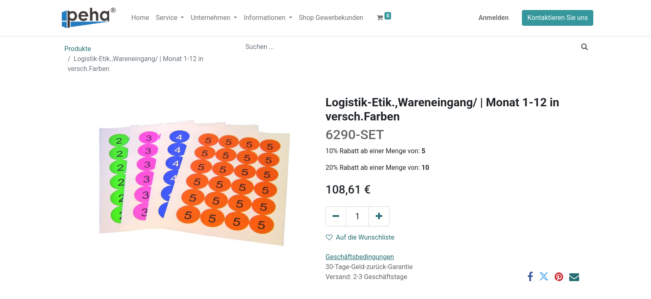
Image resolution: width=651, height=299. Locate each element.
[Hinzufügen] (379, 216)
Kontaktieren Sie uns (557, 18)
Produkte (77, 49)
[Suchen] (584, 47)
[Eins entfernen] (336, 216)
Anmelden (493, 18)
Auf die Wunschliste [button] (360, 237)
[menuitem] (140, 18)
